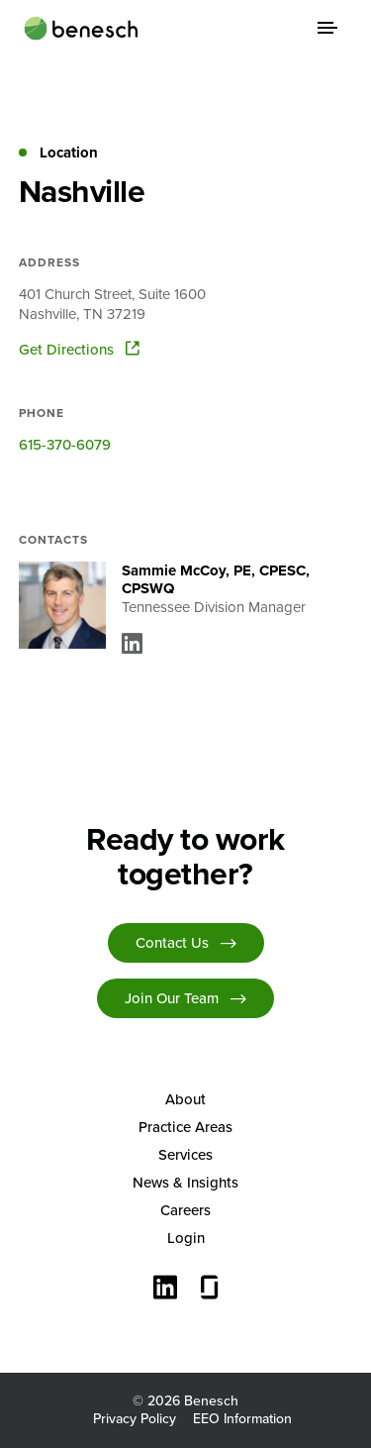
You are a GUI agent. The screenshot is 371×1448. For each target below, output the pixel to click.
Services (185, 1155)
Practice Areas (185, 1127)
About (185, 1099)
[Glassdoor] (210, 1289)
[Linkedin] (132, 644)
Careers (185, 1210)
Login (186, 1238)
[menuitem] (186, 1099)
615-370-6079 (65, 445)
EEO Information (242, 1418)
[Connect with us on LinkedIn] (165, 1289)
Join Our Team (172, 998)
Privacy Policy (134, 1418)
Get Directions (79, 350)
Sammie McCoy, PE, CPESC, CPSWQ (216, 579)
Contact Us (172, 943)
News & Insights (185, 1182)
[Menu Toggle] (327, 28)
